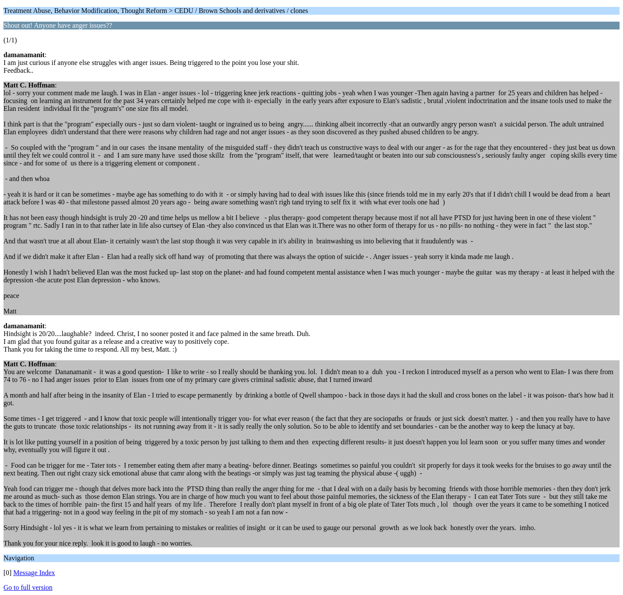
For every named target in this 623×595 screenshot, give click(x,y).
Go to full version (27, 587)
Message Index (34, 572)
